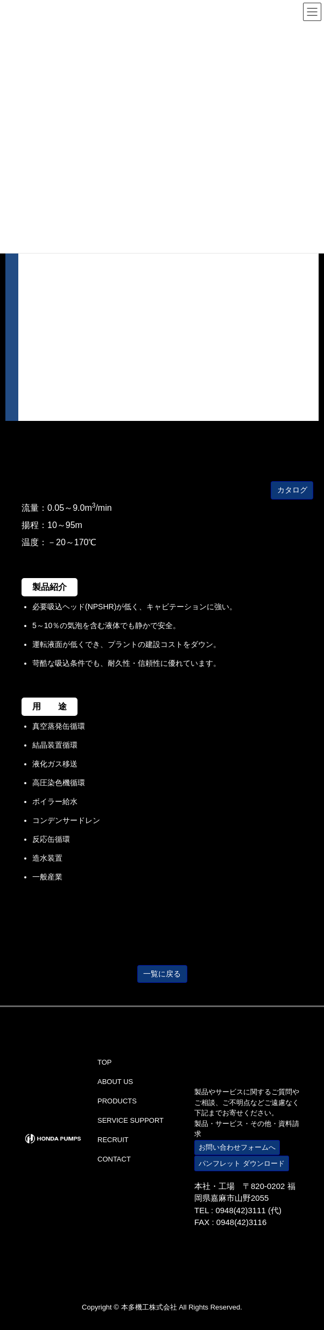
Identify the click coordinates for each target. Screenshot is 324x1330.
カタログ (292, 489)
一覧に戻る (162, 973)
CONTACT (114, 1159)
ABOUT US (115, 1082)
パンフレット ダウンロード (242, 1163)
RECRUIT (113, 1140)
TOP (104, 1062)
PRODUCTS (117, 1101)
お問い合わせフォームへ (237, 1147)
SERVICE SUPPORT (130, 1120)
